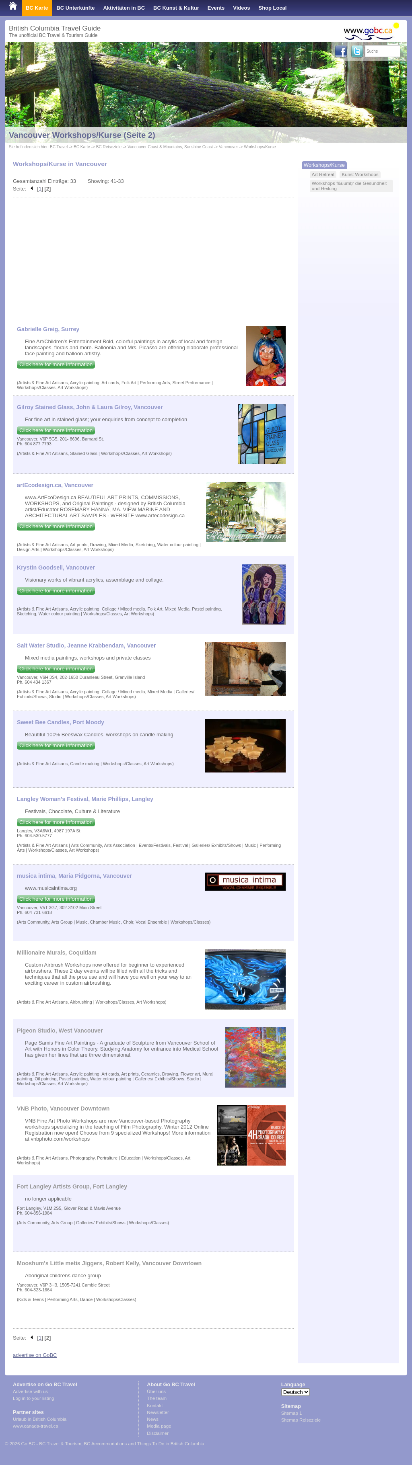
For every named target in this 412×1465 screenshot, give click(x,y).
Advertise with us (30, 1391)
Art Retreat (323, 174)
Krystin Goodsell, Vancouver (56, 567)
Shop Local (273, 8)
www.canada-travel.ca (35, 1426)
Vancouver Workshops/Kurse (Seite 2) (82, 135)
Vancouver (228, 147)
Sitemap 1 (291, 1413)
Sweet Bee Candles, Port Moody (60, 722)
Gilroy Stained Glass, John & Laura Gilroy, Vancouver (90, 407)
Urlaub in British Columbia (39, 1419)
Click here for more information (56, 364)
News (153, 1419)
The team (157, 1398)
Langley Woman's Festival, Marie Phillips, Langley (85, 799)
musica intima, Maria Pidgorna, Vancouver (74, 876)
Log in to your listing (33, 1398)
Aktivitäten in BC (124, 8)
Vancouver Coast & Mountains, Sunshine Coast (170, 147)
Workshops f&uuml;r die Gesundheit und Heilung (349, 185)
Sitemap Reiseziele (301, 1420)
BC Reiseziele (109, 147)
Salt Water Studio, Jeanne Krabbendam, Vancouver (86, 645)
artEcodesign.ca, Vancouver (55, 485)
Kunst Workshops (360, 174)
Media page (159, 1426)
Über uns (156, 1391)
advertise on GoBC (35, 1355)
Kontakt (155, 1405)
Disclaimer (158, 1433)
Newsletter (158, 1412)
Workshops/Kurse (260, 147)
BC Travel (59, 147)
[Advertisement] (153, 257)
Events (216, 8)
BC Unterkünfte (75, 8)
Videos (241, 8)
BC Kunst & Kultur (176, 8)
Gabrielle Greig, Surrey (48, 329)
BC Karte (37, 8)
